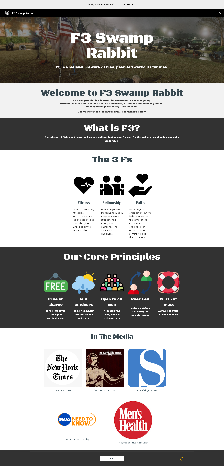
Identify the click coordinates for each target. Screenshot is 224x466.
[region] (112, 4)
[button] (220, 13)
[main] (112, 46)
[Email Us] (112, 458)
